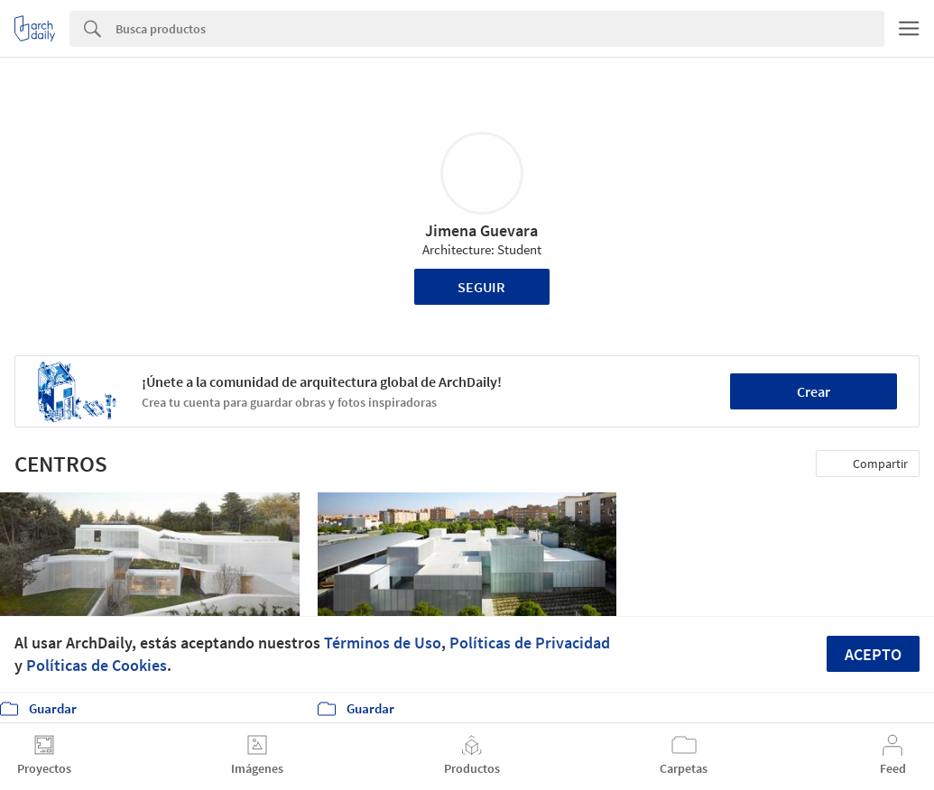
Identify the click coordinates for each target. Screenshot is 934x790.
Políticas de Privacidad (529, 642)
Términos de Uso (382, 642)
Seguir (481, 287)
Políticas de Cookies (96, 665)
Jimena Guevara (481, 230)
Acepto (873, 654)
